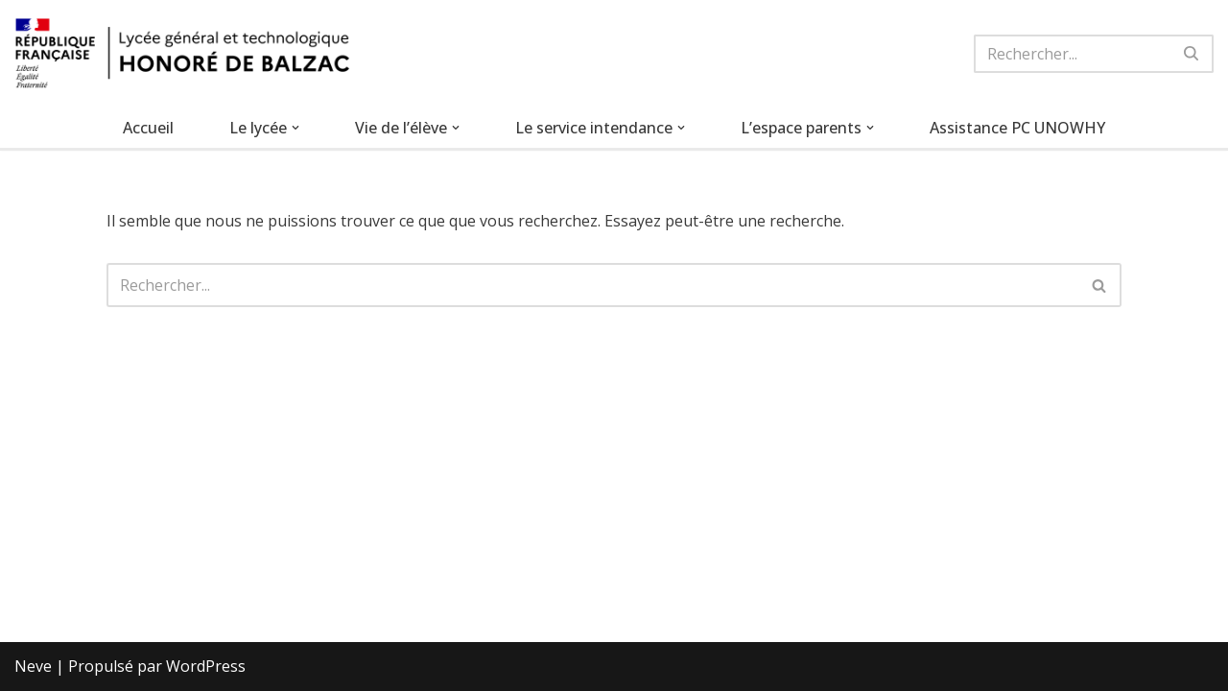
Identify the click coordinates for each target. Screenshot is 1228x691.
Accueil (148, 127)
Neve (33, 666)
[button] (295, 127)
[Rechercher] (1072, 54)
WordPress (206, 666)
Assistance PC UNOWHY (1017, 127)
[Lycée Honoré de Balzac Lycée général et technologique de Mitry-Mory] (182, 53)
